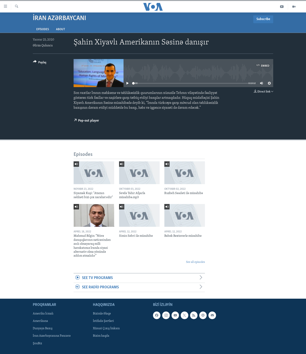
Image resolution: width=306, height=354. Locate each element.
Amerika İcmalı (43, 313)
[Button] (39, 63)
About (60, 29)
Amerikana (40, 321)
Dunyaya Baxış (42, 328)
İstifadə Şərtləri (103, 321)
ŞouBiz (37, 343)
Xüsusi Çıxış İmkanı (106, 328)
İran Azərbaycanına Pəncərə (52, 335)
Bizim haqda (101, 335)
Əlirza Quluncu (43, 45)
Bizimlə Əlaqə (102, 313)
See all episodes (195, 262)
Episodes (42, 29)
